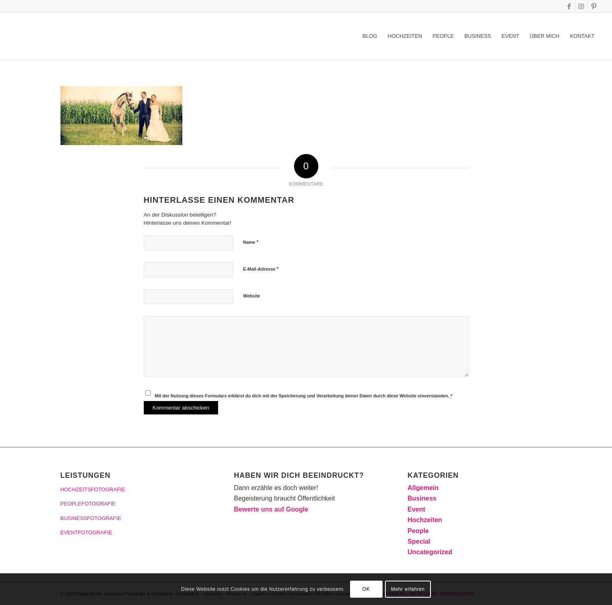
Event (417, 509)
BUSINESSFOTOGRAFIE (91, 518)
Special (419, 541)
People (418, 530)
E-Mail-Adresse (261, 269)
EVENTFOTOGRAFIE (86, 532)
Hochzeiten (425, 519)
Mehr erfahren (408, 589)
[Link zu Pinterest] (594, 6)
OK (366, 589)
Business (422, 498)
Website (251, 295)
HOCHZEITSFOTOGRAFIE (93, 489)
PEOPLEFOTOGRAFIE (88, 504)
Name (251, 242)
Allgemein (423, 487)
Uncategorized (430, 552)
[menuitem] (370, 36)
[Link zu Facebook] (569, 6)
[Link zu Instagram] (581, 6)
